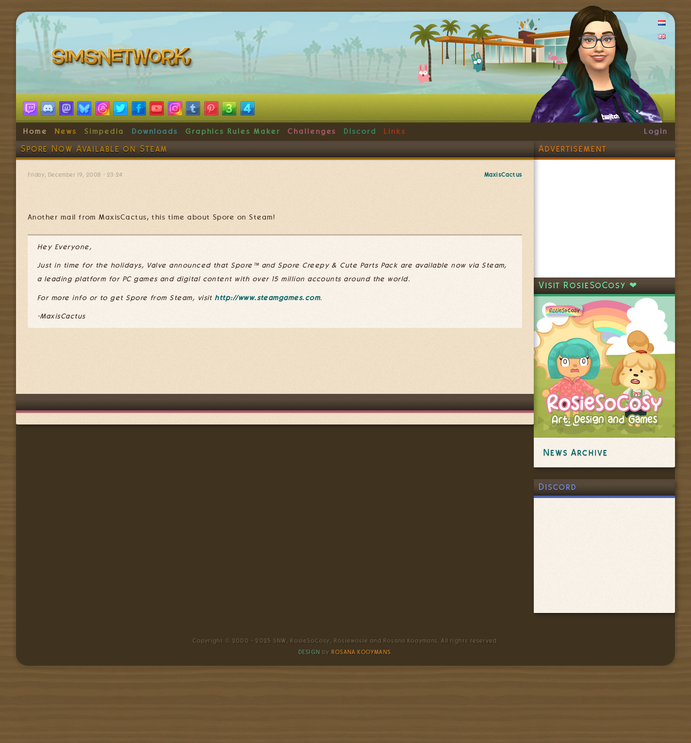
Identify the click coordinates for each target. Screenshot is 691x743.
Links (395, 131)
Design (309, 652)
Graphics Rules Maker (233, 131)
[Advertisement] (275, 365)
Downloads (155, 131)
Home (35, 131)
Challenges (312, 131)
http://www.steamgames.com (267, 298)
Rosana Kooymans (361, 652)
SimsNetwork (123, 59)
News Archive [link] (575, 452)
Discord (360, 131)
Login (656, 131)
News (66, 131)
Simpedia (104, 131)
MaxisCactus (503, 174)
